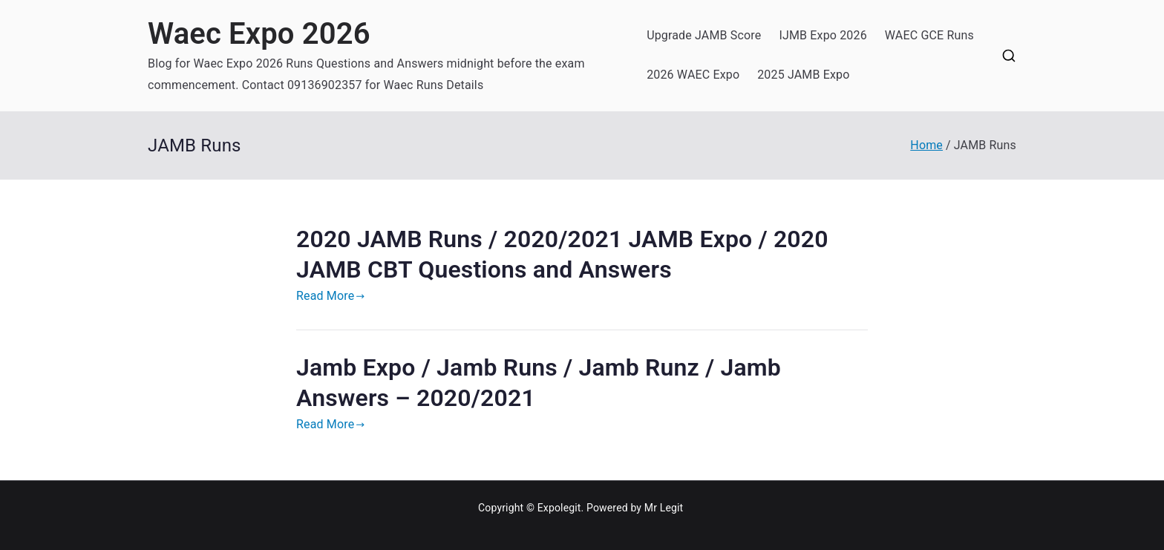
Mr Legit (664, 508)
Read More (330, 296)
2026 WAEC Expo (693, 75)
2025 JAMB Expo (803, 75)
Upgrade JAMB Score (704, 35)
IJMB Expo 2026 (822, 35)
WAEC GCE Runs (929, 35)
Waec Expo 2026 (259, 33)
